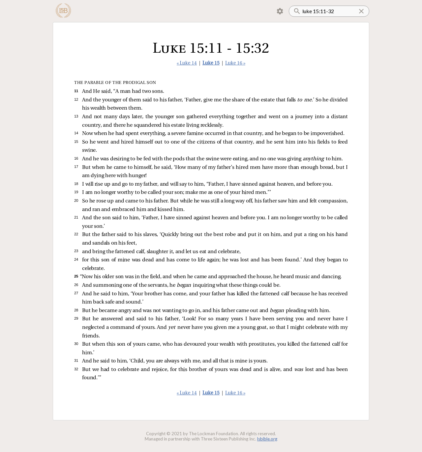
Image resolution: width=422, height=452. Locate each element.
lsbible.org (267, 438)
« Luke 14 (187, 63)
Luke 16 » (235, 63)
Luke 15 (211, 63)
